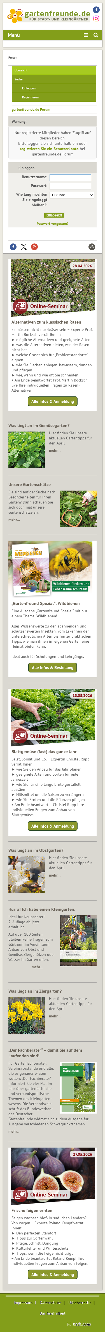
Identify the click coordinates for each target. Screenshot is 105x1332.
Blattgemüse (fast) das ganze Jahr (44, 751)
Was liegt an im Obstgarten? (35, 850)
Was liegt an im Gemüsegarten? (38, 425)
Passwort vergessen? (53, 223)
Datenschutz (50, 1302)
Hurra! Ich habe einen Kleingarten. (41, 909)
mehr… (54, 450)
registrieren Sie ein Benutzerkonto (49, 148)
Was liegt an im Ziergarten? (35, 991)
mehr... (13, 1131)
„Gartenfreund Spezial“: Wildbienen (45, 603)
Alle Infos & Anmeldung (52, 401)
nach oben (82, 1323)
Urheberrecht (79, 1302)
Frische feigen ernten (31, 1210)
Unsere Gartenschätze (29, 484)
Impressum (23, 1302)
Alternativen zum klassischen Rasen (46, 322)
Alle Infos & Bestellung (52, 667)
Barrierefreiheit (53, 1313)
